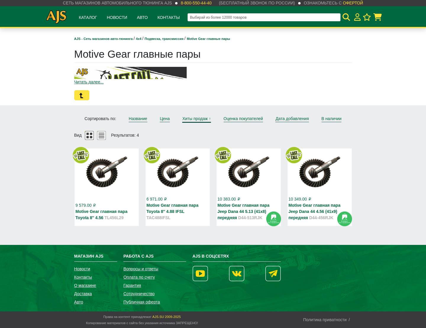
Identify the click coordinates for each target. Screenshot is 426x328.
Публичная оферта (141, 302)
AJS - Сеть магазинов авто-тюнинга (104, 39)
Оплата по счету (139, 277)
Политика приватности (325, 319)
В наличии (332, 118)
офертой (353, 3)
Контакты (168, 17)
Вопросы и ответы (140, 268)
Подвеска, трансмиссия (165, 39)
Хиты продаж (196, 118)
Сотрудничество (138, 293)
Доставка (83, 293)
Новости (117, 17)
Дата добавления (292, 118)
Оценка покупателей (243, 118)
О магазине (85, 285)
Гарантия (132, 285)
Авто (142, 17)
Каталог (88, 17)
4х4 (139, 39)
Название (138, 118)
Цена (165, 118)
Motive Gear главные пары (208, 39)
